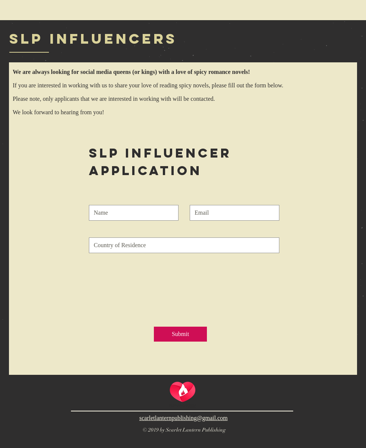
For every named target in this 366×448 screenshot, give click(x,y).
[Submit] (180, 334)
